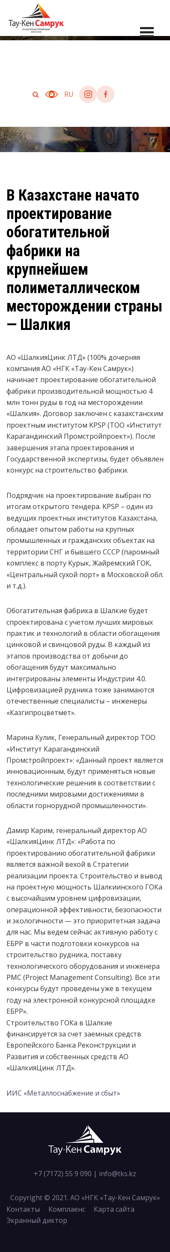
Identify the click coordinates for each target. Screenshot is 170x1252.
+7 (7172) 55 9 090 (63, 1173)
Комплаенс (66, 1209)
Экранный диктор (36, 1220)
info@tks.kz (117, 1173)
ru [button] (69, 94)
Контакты (23, 1209)
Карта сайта (114, 1209)
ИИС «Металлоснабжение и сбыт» (63, 1093)
